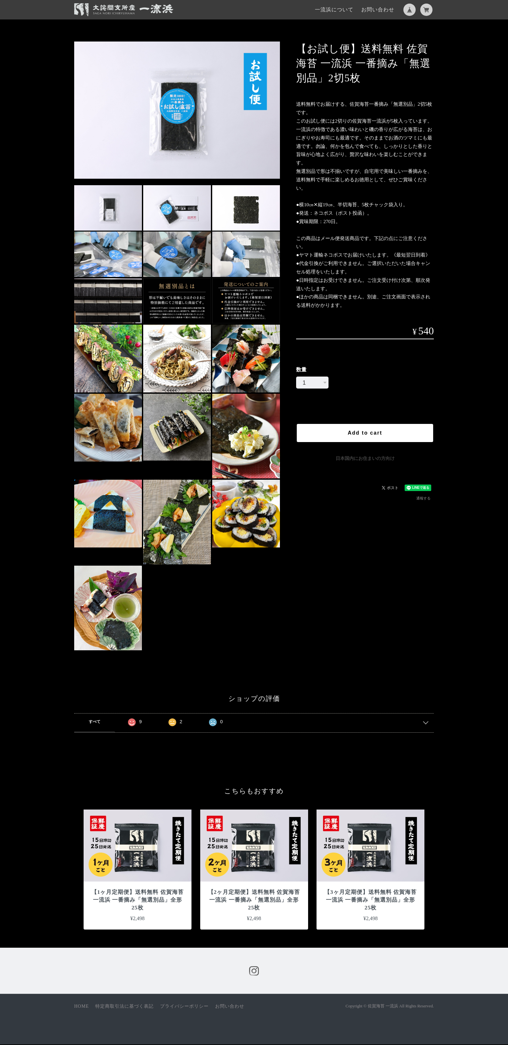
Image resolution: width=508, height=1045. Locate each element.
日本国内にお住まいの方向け (365, 458)
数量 (301, 369)
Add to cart (365, 433)
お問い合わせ (377, 9)
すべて (94, 721)
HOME (81, 1006)
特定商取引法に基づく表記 (124, 1006)
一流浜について (334, 9)
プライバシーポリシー (184, 1006)
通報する (423, 498)
